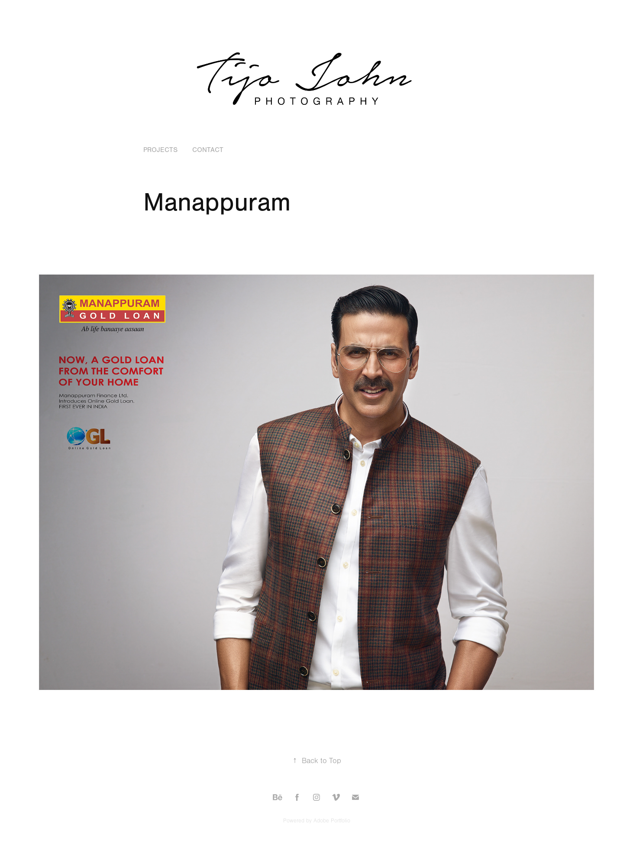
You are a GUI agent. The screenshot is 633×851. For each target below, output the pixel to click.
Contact (207, 150)
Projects (160, 150)
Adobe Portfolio (331, 821)
